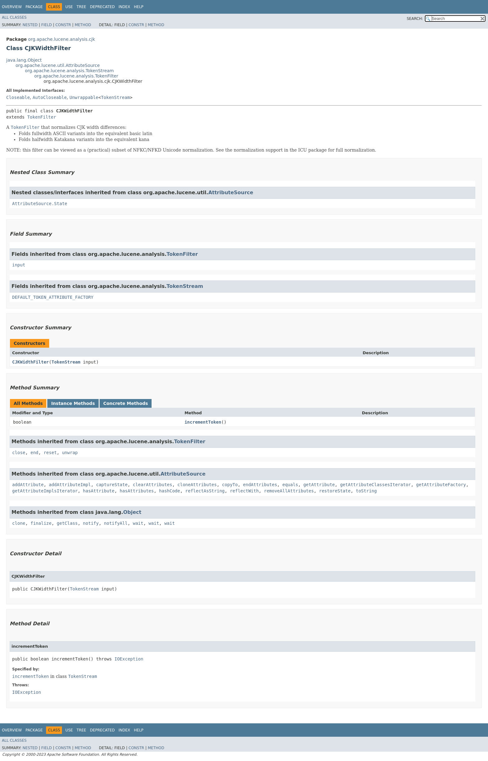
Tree (81, 7)
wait (138, 523)
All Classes (14, 17)
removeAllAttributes (289, 490)
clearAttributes (152, 484)
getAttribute (319, 484)
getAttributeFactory (441, 484)
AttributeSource (230, 192)
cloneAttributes (197, 484)
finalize (40, 523)
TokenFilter (41, 117)
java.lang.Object (24, 60)
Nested (29, 25)
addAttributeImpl (70, 484)
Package (34, 7)
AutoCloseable (50, 97)
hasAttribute (99, 490)
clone (18, 523)
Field (46, 25)
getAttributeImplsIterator (45, 490)
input (18, 264)
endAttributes (260, 484)
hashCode (169, 490)
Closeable (18, 97)
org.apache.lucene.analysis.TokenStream (69, 70)
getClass (67, 523)
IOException (129, 658)
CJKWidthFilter (30, 361)
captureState (112, 484)
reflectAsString (204, 490)
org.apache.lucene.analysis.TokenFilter (76, 75)
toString (366, 490)
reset (50, 452)
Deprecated (102, 7)
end (34, 452)
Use (69, 7)
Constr (63, 25)
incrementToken (203, 422)
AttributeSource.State (39, 203)
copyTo (230, 484)
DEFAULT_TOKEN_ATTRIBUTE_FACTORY (52, 297)
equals (290, 484)
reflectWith (244, 490)
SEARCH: (415, 18)
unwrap (70, 452)
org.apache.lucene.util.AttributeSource (58, 65)
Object (132, 512)
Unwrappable (83, 97)
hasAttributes (137, 490)
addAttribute (28, 484)
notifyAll (116, 523)
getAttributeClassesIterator (375, 484)
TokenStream (115, 97)
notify (91, 523)
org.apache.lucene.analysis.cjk (61, 39)
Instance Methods (73, 403)
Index (124, 7)
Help (138, 7)
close (18, 452)
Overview (12, 7)
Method (83, 25)
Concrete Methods (125, 403)
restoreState (334, 490)
